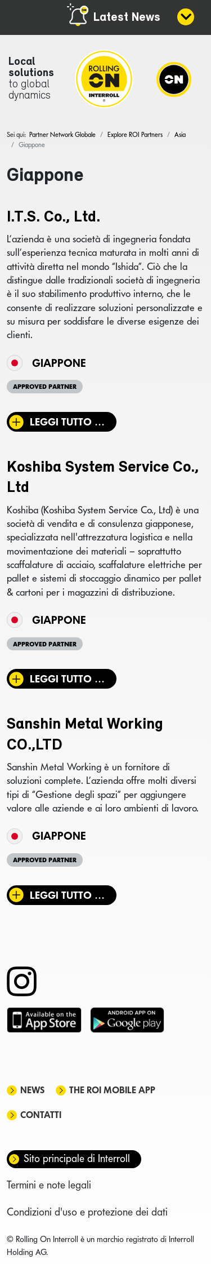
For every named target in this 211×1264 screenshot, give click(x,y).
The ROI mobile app (112, 1090)
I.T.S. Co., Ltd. (53, 217)
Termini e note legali (49, 1185)
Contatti (40, 1115)
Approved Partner (45, 387)
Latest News (126, 17)
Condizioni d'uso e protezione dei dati (87, 1212)
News (32, 1090)
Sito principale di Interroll (77, 1158)
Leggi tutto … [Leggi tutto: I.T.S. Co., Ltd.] (67, 421)
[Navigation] (173, 79)
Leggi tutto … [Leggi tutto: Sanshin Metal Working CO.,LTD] (67, 895)
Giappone (59, 363)
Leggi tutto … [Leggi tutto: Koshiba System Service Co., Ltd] (67, 678)
